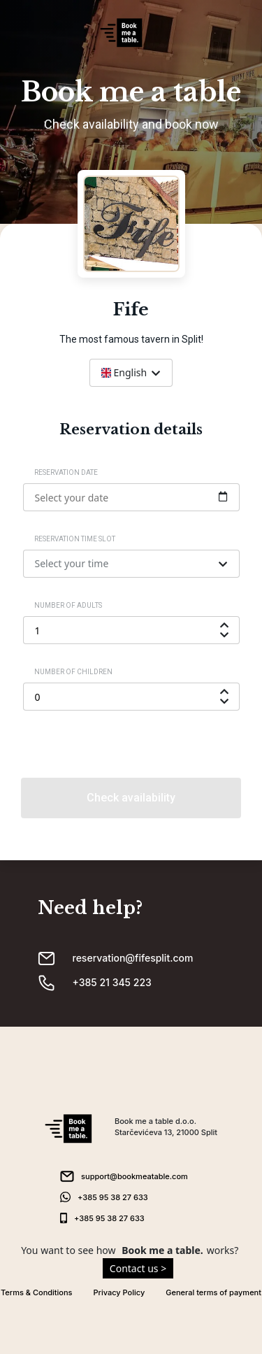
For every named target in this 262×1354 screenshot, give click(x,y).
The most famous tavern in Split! (131, 339)
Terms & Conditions (37, 1292)
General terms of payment (213, 1292)
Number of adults (68, 605)
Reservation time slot (74, 539)
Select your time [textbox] (72, 563)
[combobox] (131, 373)
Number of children (73, 672)
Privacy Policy (119, 1292)
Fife (131, 310)
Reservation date (66, 472)
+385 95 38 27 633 (113, 1197)
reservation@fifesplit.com (133, 958)
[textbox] (131, 373)
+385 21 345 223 (112, 982)
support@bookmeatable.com (134, 1176)
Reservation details (131, 429)
